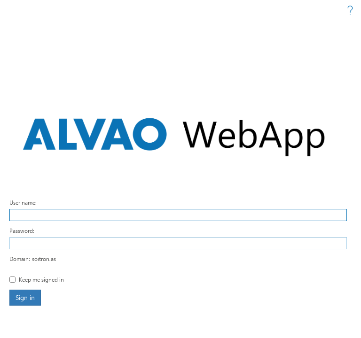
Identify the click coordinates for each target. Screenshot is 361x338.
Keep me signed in (41, 279)
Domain (19, 258)
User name (22, 202)
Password (21, 230)
